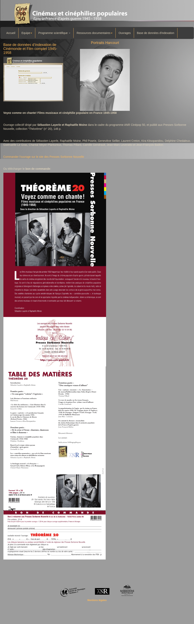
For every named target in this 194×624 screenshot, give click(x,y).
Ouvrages (125, 33)
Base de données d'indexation (155, 33)
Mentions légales (97, 600)
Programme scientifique (54, 33)
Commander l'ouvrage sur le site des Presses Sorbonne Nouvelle (43, 156)
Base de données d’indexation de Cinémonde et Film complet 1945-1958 (30, 49)
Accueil (10, 33)
